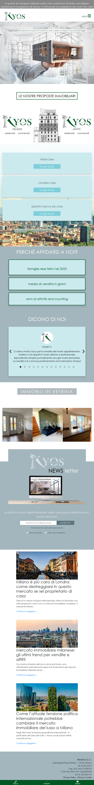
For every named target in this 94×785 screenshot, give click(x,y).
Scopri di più (47, 166)
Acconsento (35, 532)
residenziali (10, 133)
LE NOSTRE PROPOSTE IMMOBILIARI (47, 96)
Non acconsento (56, 532)
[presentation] (3, 422)
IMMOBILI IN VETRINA (47, 391)
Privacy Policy (69, 777)
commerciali (24, 133)
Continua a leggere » (26, 611)
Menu (86, 16)
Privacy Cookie (85, 777)
